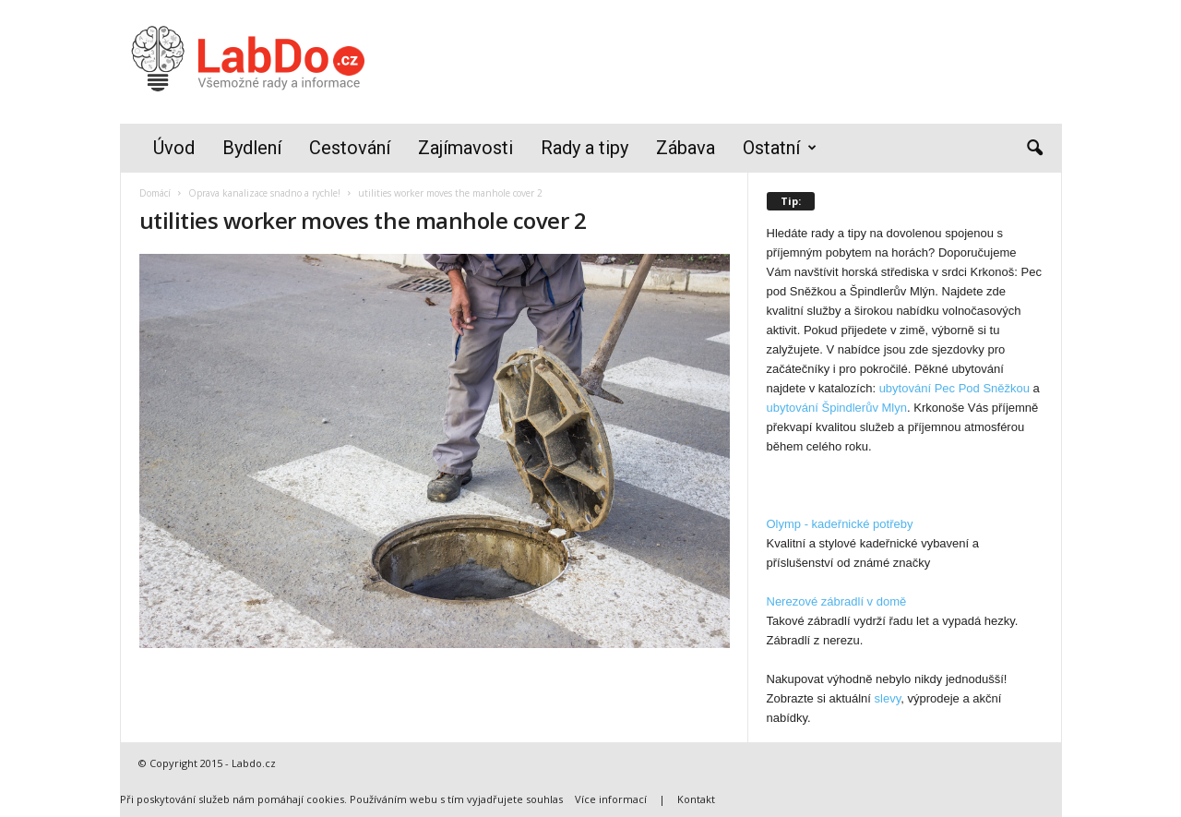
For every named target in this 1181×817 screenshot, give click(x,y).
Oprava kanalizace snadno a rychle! (264, 192)
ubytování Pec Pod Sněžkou (954, 388)
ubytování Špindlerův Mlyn (837, 408)
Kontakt (696, 799)
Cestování (349, 148)
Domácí (155, 192)
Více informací (611, 799)
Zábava (685, 148)
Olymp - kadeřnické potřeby (840, 524)
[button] (1034, 148)
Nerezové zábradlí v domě (837, 601)
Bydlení (251, 148)
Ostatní (780, 148)
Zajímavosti (465, 148)
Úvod (174, 148)
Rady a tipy (584, 148)
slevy (888, 698)
